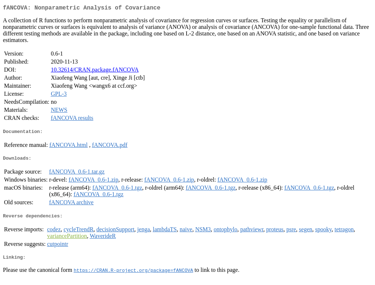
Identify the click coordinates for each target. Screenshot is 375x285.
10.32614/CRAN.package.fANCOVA (94, 71)
